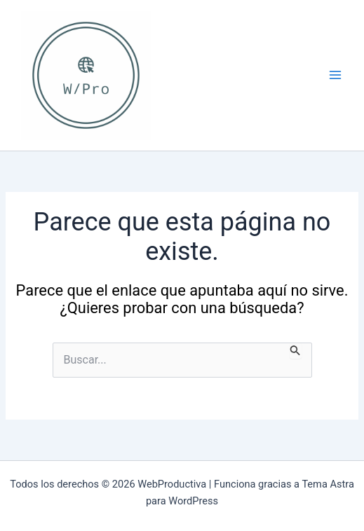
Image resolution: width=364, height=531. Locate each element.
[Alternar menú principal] (335, 75)
